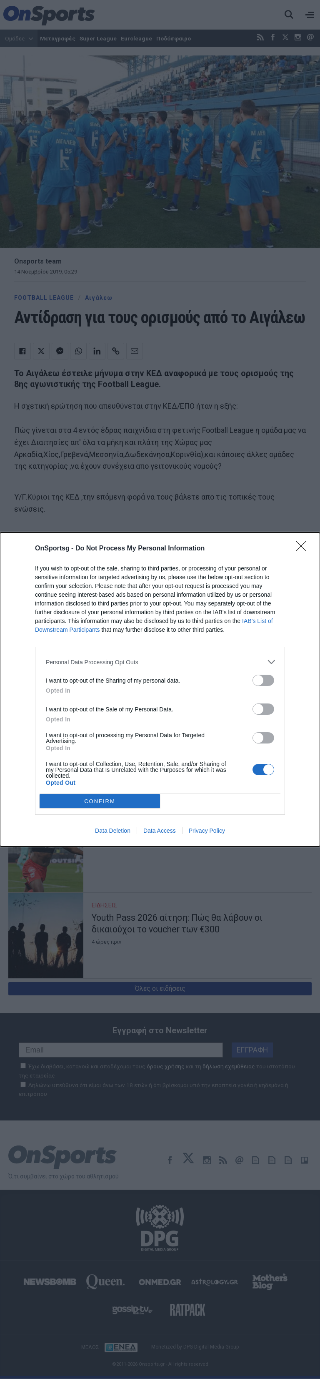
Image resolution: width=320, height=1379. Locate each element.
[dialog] (160, 689)
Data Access (159, 830)
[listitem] (160, 662)
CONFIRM (99, 801)
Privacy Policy (207, 830)
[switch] (263, 680)
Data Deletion (112, 830)
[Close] (304, 549)
